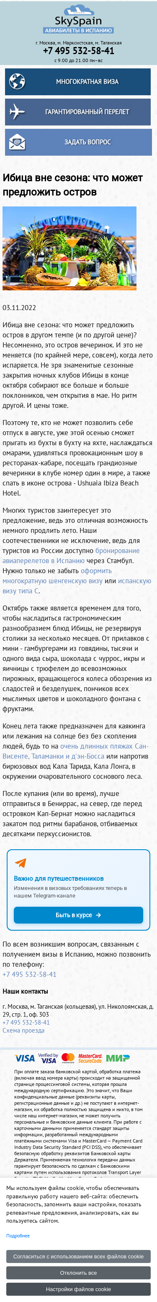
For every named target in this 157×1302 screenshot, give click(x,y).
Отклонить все (78, 1273)
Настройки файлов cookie (78, 1289)
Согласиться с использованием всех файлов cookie (78, 1256)
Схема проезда (23, 1030)
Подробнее (18, 1235)
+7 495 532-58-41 (30, 974)
